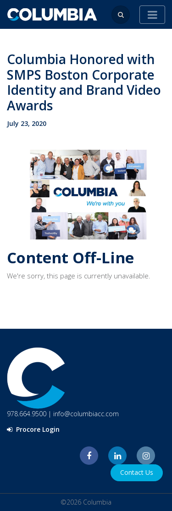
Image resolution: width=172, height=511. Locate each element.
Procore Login (33, 429)
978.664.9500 (26, 413)
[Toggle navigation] (152, 14)
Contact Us (136, 472)
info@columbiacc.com (86, 413)
